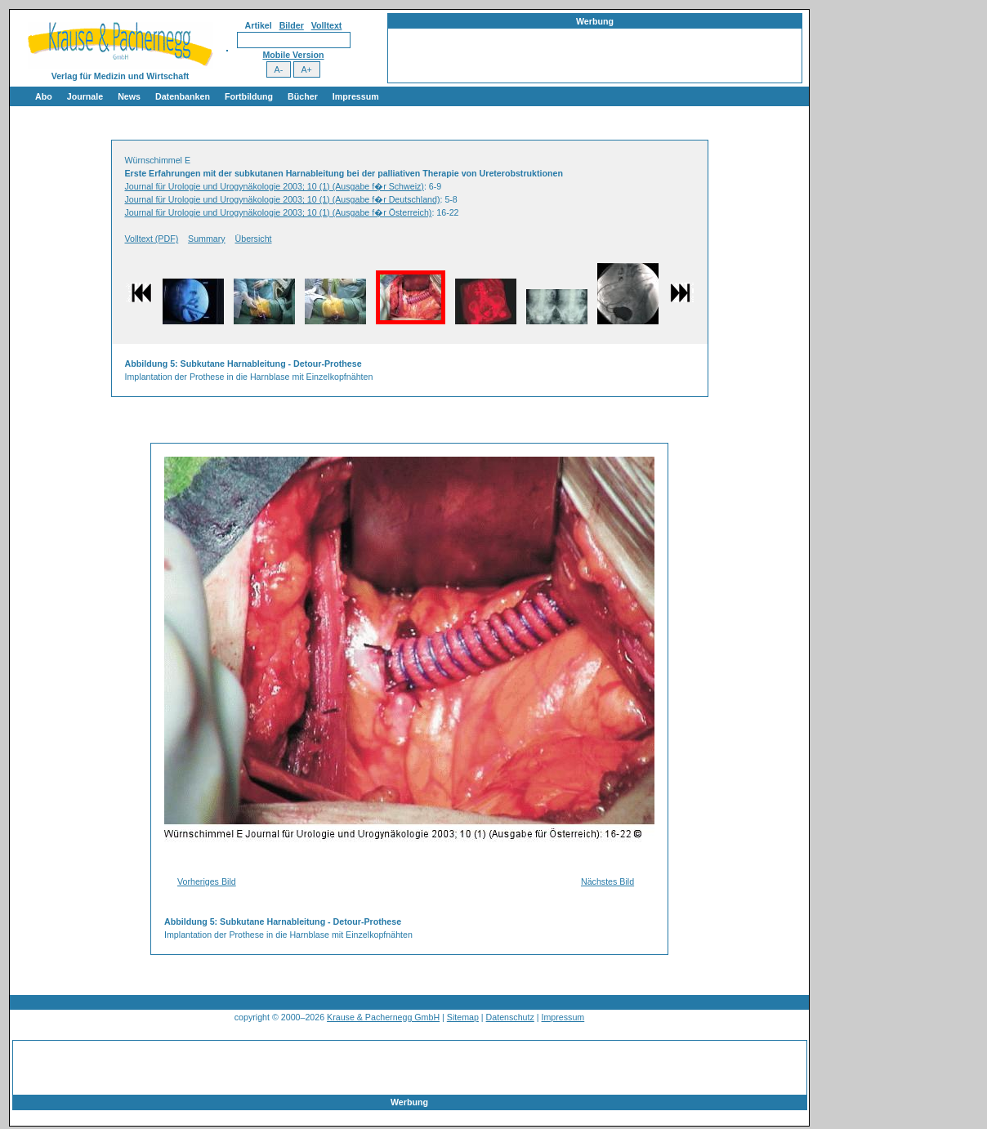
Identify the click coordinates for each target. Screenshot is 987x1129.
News (129, 96)
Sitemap (463, 1017)
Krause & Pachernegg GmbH (383, 1017)
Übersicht (253, 238)
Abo (43, 96)
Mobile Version (293, 55)
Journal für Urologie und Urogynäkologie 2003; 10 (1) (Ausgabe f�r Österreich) (278, 212)
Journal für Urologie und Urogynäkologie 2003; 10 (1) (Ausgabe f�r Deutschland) (282, 199)
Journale (85, 96)
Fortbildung (249, 96)
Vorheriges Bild (206, 881)
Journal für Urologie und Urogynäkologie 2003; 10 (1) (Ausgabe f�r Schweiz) (274, 186)
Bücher (303, 96)
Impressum (356, 96)
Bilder (291, 25)
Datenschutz (510, 1017)
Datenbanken (182, 96)
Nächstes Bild (607, 881)
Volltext (326, 25)
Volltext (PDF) (152, 238)
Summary (207, 238)
